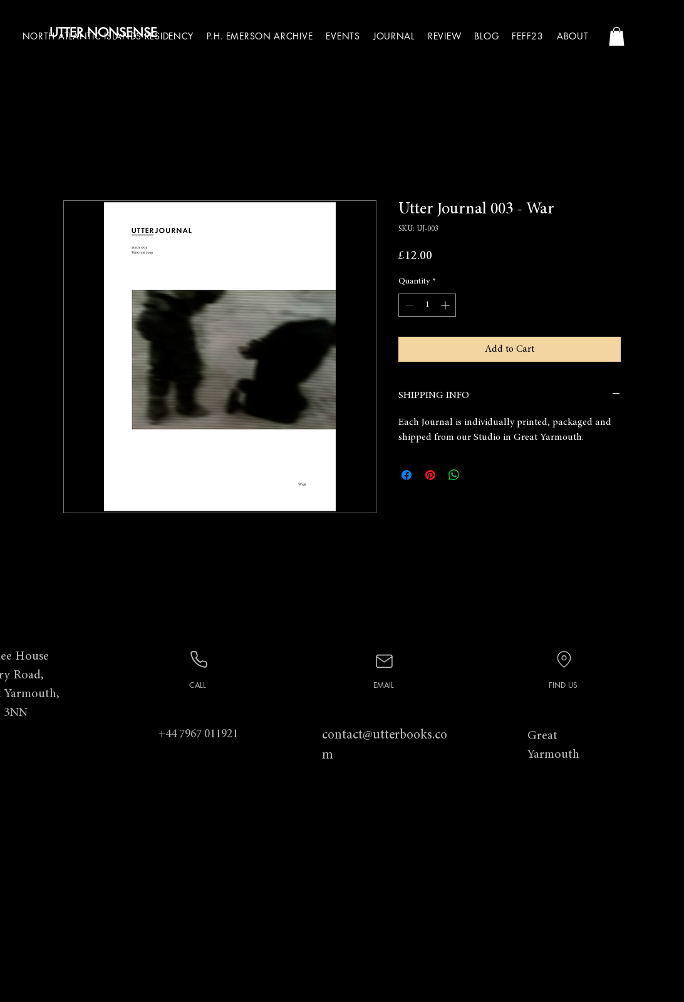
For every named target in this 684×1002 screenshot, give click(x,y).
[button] (616, 36)
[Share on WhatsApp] (454, 475)
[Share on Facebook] (406, 475)
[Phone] (198, 659)
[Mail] (383, 660)
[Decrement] (408, 305)
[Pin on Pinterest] (430, 475)
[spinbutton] (427, 305)
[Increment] (446, 305)
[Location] (563, 659)
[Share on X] (477, 475)
